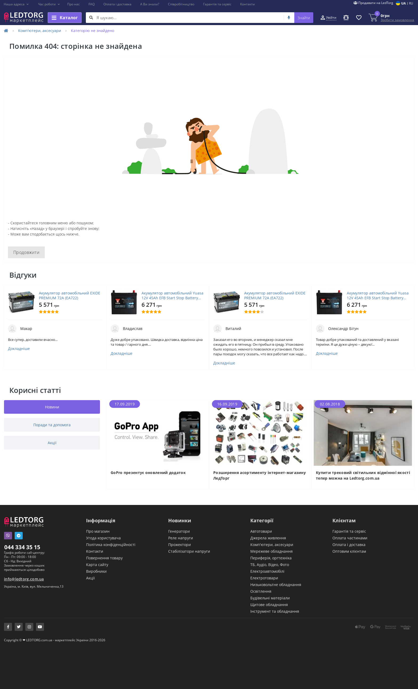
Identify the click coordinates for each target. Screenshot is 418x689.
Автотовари (261, 531)
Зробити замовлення (397, 20)
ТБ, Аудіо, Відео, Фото (269, 564)
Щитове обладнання (269, 604)
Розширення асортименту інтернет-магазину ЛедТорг (259, 475)
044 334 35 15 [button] (22, 547)
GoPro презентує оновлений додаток (148, 472)
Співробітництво (181, 4)
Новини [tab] (52, 406)
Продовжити (26, 252)
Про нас (73, 4)
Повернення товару (104, 557)
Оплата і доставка (117, 4)
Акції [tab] (52, 442)
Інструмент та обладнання (274, 611)
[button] (16, 4)
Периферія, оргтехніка (271, 557)
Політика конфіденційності (110, 544)
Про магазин (98, 531)
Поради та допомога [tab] (52, 424)
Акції (90, 577)
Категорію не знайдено (92, 30)
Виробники (96, 571)
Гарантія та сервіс (217, 4)
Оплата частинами (349, 537)
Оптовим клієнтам (349, 551)
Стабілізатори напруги (189, 551)
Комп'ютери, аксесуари (39, 30)
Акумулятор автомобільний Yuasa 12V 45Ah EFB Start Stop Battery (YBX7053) (172, 295)
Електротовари (264, 577)
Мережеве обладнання (271, 551)
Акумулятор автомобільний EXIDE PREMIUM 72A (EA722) (69, 295)
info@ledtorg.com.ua (24, 579)
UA (403, 3)
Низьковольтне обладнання (275, 584)
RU (411, 3)
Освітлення (260, 591)
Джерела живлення (268, 537)
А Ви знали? (149, 4)
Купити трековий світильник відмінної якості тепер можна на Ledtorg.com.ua (363, 475)
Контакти (247, 4)
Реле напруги (180, 537)
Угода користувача (103, 537)
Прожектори (179, 544)
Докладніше (19, 348)
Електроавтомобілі (267, 571)
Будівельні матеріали (270, 597)
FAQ (92, 4)
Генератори (179, 531)
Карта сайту (97, 564)
